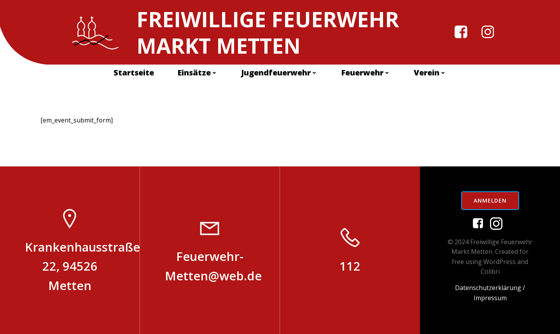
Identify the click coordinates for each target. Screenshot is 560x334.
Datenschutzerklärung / (490, 287)
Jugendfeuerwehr (279, 72)
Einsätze (197, 72)
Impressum (490, 298)
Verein (430, 72)
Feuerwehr (365, 72)
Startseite (134, 72)
